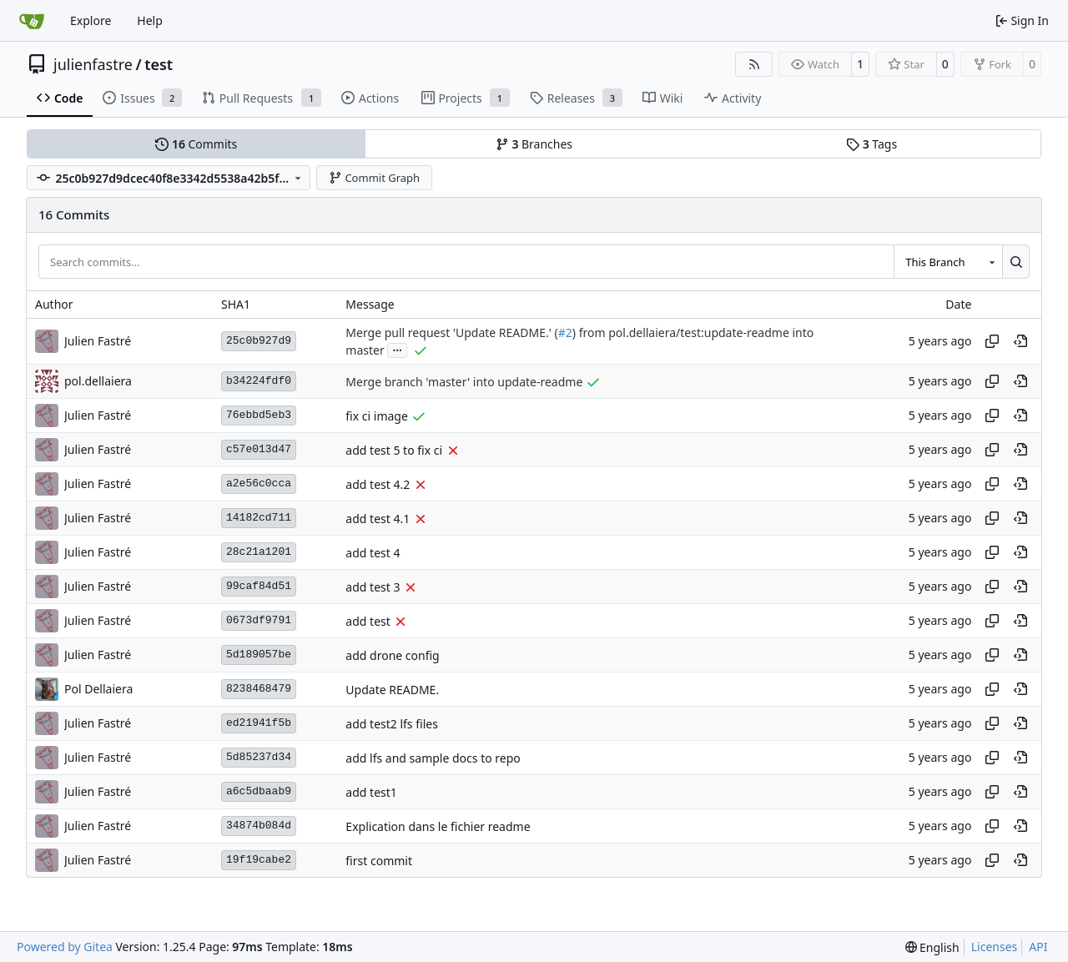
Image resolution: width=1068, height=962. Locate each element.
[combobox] (948, 261)
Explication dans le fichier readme (437, 826)
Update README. (392, 690)
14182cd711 (258, 517)
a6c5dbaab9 (258, 791)
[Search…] (1016, 261)
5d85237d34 (258, 757)
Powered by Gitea (65, 946)
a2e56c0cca (258, 483)
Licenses (994, 946)
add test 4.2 (377, 484)
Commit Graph (374, 177)
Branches (534, 144)
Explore (90, 20)
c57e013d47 (258, 449)
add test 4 (372, 553)
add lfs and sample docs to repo (432, 758)
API (1038, 946)
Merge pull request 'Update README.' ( (451, 332)
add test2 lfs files (391, 724)
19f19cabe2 (258, 860)
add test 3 (372, 587)
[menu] (932, 947)
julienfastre (93, 64)
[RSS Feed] (754, 64)
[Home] (31, 21)
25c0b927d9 (258, 341)
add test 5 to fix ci (393, 450)
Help (150, 20)
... (397, 349)
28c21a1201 (258, 552)
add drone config (392, 655)
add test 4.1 (377, 518)
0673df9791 (258, 620)
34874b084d (258, 825)
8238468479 (258, 688)
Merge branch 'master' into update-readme (463, 382)
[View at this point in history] (1020, 341)
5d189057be (258, 654)
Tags (871, 144)
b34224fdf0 (258, 381)
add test (367, 621)
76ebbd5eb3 (258, 415)
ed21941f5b (258, 723)
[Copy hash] (992, 341)
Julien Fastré (97, 341)
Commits (196, 144)
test (158, 64)
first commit (378, 861)
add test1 (370, 792)
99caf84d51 (258, 586)
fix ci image (376, 416)
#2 (565, 332)
